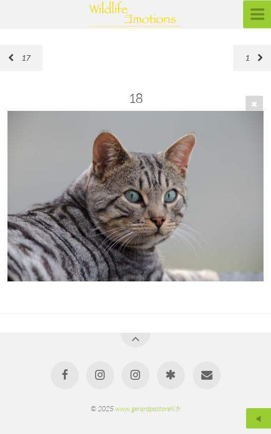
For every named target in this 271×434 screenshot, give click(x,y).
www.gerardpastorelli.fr (148, 408)
